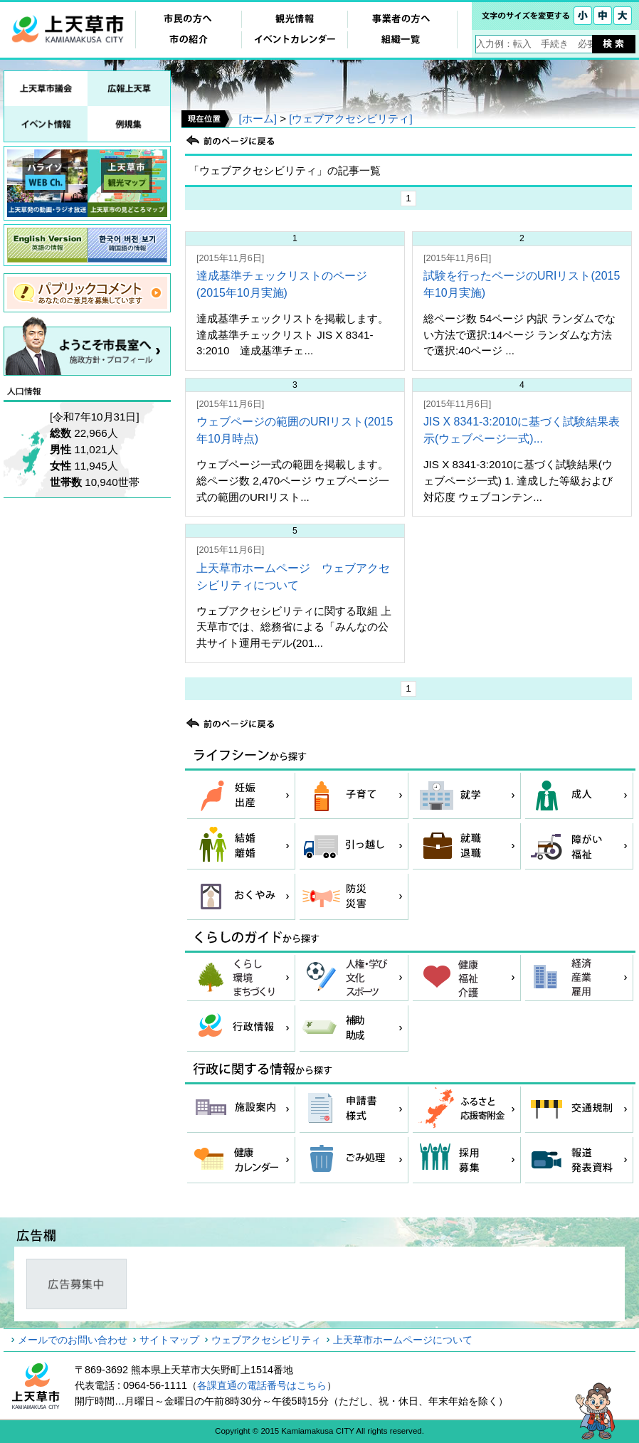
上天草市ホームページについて (402, 1340)
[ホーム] (257, 118)
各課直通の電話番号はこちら (262, 1385)
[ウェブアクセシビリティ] (350, 118)
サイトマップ (169, 1340)
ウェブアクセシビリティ (266, 1340)
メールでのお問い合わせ (72, 1340)
